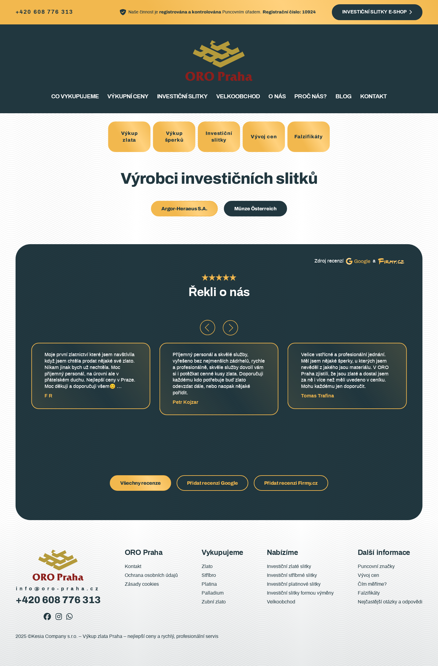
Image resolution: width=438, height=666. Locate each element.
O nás (276, 97)
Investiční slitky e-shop (374, 11)
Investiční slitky (182, 97)
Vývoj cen (264, 136)
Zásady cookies (142, 584)
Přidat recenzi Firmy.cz (291, 483)
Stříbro (209, 575)
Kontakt (373, 97)
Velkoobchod (238, 97)
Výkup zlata (129, 137)
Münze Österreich (255, 208)
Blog (343, 97)
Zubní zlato (214, 601)
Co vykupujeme (75, 97)
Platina (209, 584)
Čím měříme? (372, 584)
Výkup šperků (174, 137)
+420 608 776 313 (44, 12)
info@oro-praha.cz (58, 588)
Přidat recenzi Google (212, 483)
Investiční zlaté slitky (289, 566)
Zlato (207, 566)
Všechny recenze (140, 483)
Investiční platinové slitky (294, 584)
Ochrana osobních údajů (151, 575)
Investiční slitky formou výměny (300, 593)
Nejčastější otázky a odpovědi (390, 601)
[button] (207, 327)
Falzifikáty (308, 136)
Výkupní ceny (127, 97)
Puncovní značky (376, 566)
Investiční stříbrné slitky (292, 575)
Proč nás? (310, 97)
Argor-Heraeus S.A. (184, 208)
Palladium (213, 593)
